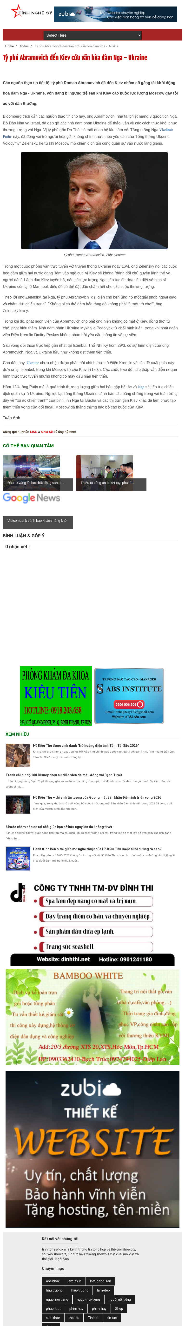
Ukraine (33, 363)
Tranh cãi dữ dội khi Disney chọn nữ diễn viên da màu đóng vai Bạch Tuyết (64, 737)
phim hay (76, 1271)
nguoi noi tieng (57, 1262)
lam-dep (103, 1252)
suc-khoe (53, 1280)
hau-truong (79, 1252)
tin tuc (112, 1280)
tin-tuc (51, 1289)
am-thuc (74, 1243)
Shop (119, 1271)
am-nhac (53, 1243)
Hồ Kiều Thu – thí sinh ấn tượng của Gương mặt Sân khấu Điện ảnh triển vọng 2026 (97, 760)
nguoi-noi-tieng (88, 1262)
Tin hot (93, 1280)
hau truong (54, 1252)
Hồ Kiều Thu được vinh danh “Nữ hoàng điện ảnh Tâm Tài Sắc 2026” (86, 708)
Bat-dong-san (100, 1243)
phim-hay (99, 1271)
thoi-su (74, 1280)
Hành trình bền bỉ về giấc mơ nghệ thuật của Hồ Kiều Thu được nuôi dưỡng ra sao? (97, 811)
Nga (141, 387)
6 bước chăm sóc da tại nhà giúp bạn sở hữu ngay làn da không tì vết (59, 789)
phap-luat (53, 1271)
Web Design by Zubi (113, 1319)
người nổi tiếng (120, 1262)
